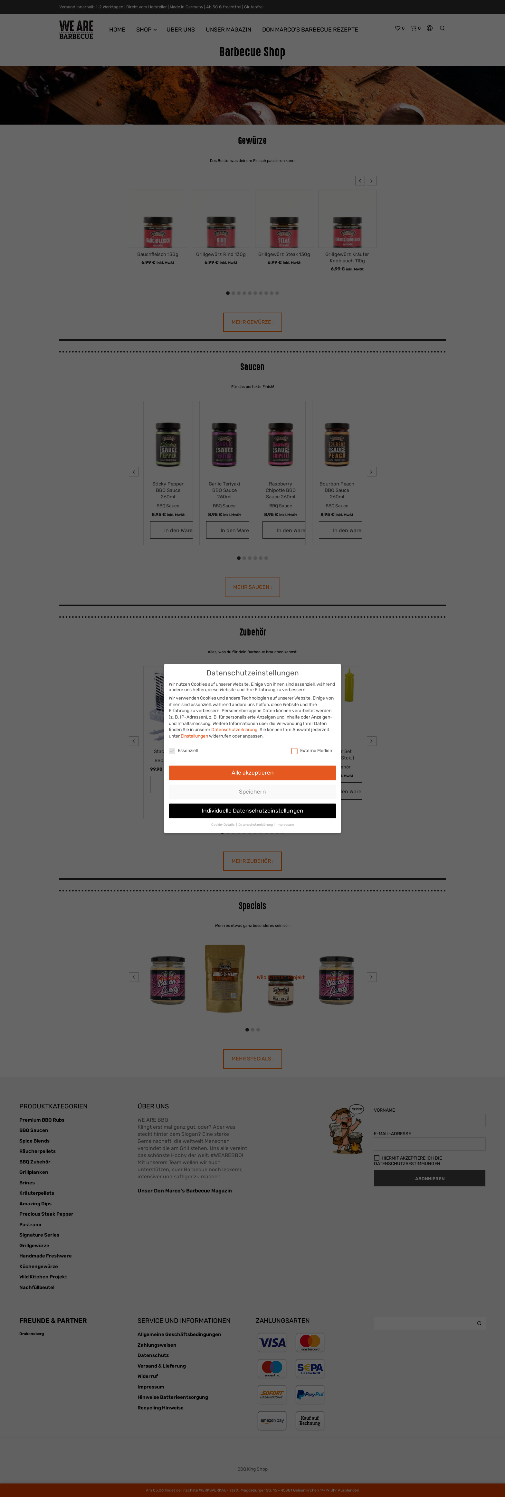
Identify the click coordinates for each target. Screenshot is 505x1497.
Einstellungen (194, 736)
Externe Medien (311, 750)
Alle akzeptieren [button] (253, 772)
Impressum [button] (285, 825)
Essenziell (183, 750)
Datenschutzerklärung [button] (256, 825)
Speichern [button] (252, 791)
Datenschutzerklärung (234, 729)
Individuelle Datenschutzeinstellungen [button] (252, 810)
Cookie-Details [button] (223, 825)
